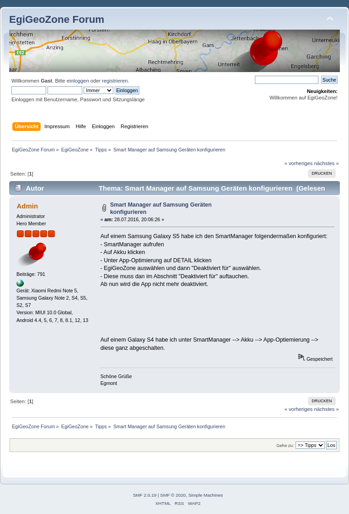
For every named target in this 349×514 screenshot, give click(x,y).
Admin (27, 206)
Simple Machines (205, 495)
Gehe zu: (285, 445)
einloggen (78, 80)
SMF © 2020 (173, 495)
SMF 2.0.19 (145, 495)
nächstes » (326, 163)
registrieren (114, 80)
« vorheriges (299, 163)
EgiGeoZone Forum (56, 19)
